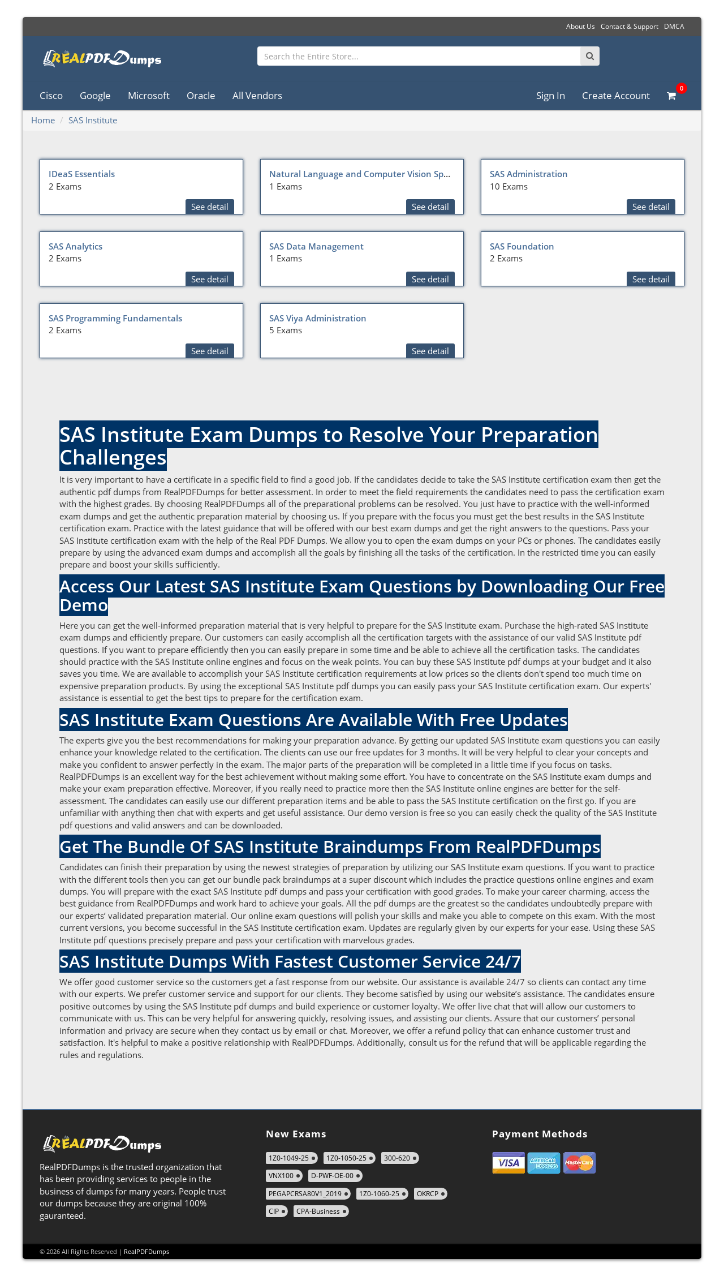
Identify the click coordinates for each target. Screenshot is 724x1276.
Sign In (550, 95)
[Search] (590, 56)
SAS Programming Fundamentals (115, 318)
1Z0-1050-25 (346, 1158)
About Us (580, 26)
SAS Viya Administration (318, 318)
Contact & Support (629, 26)
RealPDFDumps (146, 1251)
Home (43, 120)
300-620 (397, 1158)
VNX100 (281, 1175)
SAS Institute (92, 120)
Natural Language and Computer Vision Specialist (370, 173)
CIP (274, 1211)
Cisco (51, 95)
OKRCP (427, 1193)
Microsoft (149, 95)
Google (95, 95)
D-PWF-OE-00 (332, 1175)
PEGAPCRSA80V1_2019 (305, 1193)
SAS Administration (529, 173)
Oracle (201, 95)
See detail (210, 206)
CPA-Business (318, 1211)
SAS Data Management (316, 246)
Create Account (616, 95)
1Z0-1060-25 (379, 1193)
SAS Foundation (522, 246)
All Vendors (257, 95)
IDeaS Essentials (82, 173)
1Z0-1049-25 (289, 1158)
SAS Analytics (75, 246)
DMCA (674, 26)
